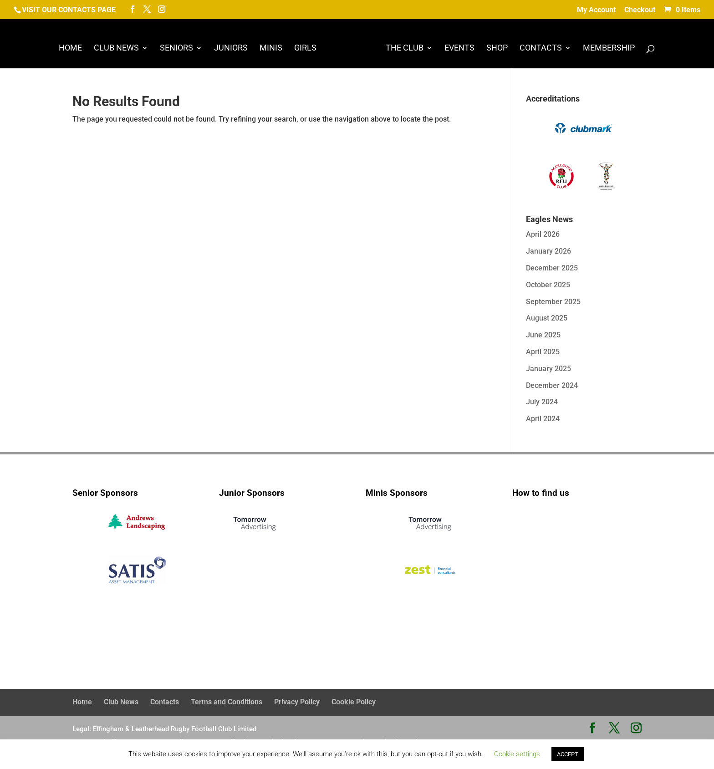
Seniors (176, 48)
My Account (596, 10)
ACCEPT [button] (567, 754)
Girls (305, 48)
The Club (404, 48)
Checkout (639, 10)
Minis (271, 48)
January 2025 (548, 368)
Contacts (541, 48)
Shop (497, 48)
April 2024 (543, 418)
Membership (609, 48)
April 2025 (543, 351)
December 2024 (552, 385)
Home (70, 48)
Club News (116, 48)
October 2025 (548, 284)
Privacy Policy (297, 702)
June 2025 (543, 335)
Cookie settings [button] (517, 754)
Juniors (231, 48)
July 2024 (542, 401)
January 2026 (548, 251)
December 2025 (552, 268)
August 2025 (546, 318)
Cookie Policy (354, 702)
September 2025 (553, 301)
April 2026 (543, 234)
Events (459, 48)
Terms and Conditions (226, 702)
